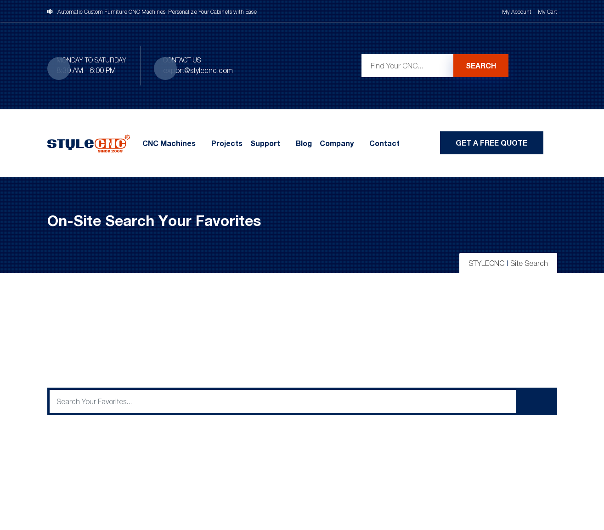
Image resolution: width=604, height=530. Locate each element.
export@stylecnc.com (198, 70)
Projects (227, 143)
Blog (304, 143)
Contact (384, 143)
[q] (282, 401)
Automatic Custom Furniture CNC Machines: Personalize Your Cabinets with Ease (157, 11)
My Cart (547, 11)
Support (265, 143)
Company (337, 143)
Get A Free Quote (491, 142)
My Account (516, 11)
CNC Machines (169, 143)
